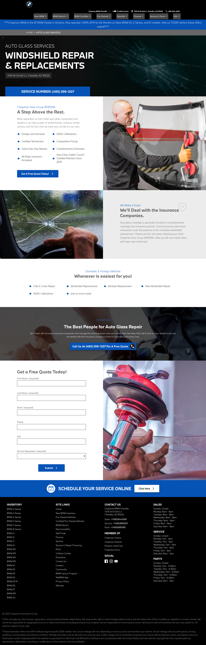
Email (25, 398)
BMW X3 (11, 564)
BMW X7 (11, 580)
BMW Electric (77, 7)
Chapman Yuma (112, 540)
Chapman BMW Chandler (99, 3)
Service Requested (31, 442)
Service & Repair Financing (69, 536)
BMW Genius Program (66, 564)
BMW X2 (11, 560)
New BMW (60, 7)
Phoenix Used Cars (114, 537)
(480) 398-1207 (63, 82)
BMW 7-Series (14, 516)
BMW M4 (11, 548)
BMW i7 (10, 532)
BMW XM (11, 584)
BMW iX (11, 536)
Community (61, 560)
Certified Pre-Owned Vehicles (70, 512)
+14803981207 (120, 514)
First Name (27, 369)
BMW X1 (11, 556)
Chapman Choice (113, 528)
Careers (59, 556)
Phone (20, 413)
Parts (58, 540)
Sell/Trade (61, 524)
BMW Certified (97, 7)
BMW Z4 (11, 588)
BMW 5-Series (14, 512)
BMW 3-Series (14, 504)
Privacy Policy (62, 572)
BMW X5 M (12, 572)
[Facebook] (106, 552)
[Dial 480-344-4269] (173, 2)
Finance (145, 7)
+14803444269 (118, 510)
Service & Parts (162, 7)
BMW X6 (11, 576)
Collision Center (63, 544)
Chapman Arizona (113, 533)
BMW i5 (10, 528)
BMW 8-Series (14, 520)
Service (59, 532)
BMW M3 (11, 544)
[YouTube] (116, 552)
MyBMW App (62, 568)
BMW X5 (11, 568)
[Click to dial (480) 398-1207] (103, 337)
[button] (51, 459)
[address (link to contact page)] (148, 2)
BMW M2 (11, 540)
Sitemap (60, 576)
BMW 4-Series (14, 508)
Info (178, 7)
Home (29, 23)
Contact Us (61, 552)
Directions (61, 548)
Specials (131, 7)
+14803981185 (118, 518)
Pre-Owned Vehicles (66, 508)
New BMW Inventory (65, 504)
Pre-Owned (115, 7)
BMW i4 (11, 524)
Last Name (27, 384)
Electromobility (63, 520)
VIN (19, 427)
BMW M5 (11, 552)
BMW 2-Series (14, 500)
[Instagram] (111, 552)
